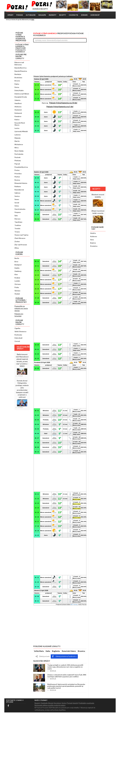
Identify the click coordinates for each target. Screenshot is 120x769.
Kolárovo (93, 236)
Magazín (42, 15)
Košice (17, 120)
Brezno (17, 81)
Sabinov (17, 193)
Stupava (18, 212)
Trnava (17, 232)
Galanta (17, 100)
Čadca (17, 84)
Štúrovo (17, 219)
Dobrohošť (18, 338)
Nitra (16, 148)
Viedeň (17, 294)
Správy (10, 15)
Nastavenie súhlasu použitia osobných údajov (50, 705)
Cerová (17, 341)
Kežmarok (18, 113)
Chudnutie (73, 15)
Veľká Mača (39, 651)
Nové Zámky (19, 151)
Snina (17, 206)
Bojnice (93, 243)
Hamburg (18, 271)
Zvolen (17, 241)
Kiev (16, 274)
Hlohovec (18, 107)
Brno (16, 262)
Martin (17, 141)
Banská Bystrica (20, 68)
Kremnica (93, 246)
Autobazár (31, 15)
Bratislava (18, 78)
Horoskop (94, 15)
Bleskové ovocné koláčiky (98, 196)
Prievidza (18, 174)
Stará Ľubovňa (20, 209)
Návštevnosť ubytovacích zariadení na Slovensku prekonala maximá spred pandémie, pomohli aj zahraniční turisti (66, 686)
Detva (17, 87)
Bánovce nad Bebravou (19, 63)
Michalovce (19, 144)
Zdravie (84, 15)
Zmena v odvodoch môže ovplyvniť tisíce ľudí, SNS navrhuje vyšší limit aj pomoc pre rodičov (66, 676)
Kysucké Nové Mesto (20, 124)
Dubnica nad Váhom (22, 94)
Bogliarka (56, 651)
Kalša (48, 651)
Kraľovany (18, 335)
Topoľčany (18, 222)
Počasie (19, 15)
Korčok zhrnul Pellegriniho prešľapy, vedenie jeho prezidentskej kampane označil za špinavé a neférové (22, 389)
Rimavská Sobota (21, 183)
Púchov (17, 177)
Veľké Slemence (20, 331)
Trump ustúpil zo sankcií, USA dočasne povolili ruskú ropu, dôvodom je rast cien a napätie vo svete (65, 667)
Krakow (17, 278)
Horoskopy (57, 703)
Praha (17, 287)
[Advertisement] (61, 26)
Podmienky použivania (86, 703)
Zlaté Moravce (20, 238)
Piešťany (18, 160)
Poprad (17, 164)
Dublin (17, 268)
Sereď (17, 203)
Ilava (92, 240)
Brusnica (81, 651)
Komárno (18, 116)
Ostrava (18, 284)
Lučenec (18, 135)
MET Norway (74, 604)
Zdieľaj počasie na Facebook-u (64, 656)
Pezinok (17, 157)
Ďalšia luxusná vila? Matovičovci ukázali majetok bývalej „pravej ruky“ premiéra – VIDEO (22, 360)
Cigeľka (17, 328)
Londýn (17, 281)
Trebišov (18, 225)
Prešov (17, 170)
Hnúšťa (93, 233)
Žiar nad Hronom (21, 245)
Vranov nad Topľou (21, 235)
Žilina (17, 248)
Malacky (18, 138)
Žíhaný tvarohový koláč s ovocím (98, 212)
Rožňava (18, 186)
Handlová (18, 103)
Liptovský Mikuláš (21, 131)
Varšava (17, 291)
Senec (17, 199)
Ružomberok (19, 190)
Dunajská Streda (21, 97)
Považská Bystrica (21, 167)
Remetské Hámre (69, 651)
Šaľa (16, 216)
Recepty (62, 15)
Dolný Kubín (19, 90)
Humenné (18, 110)
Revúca (17, 180)
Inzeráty (52, 15)
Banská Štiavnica (21, 71)
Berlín (17, 258)
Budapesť (18, 265)
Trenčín (17, 228)
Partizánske (19, 154)
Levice (17, 128)
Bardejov (18, 74)
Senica (17, 196)
